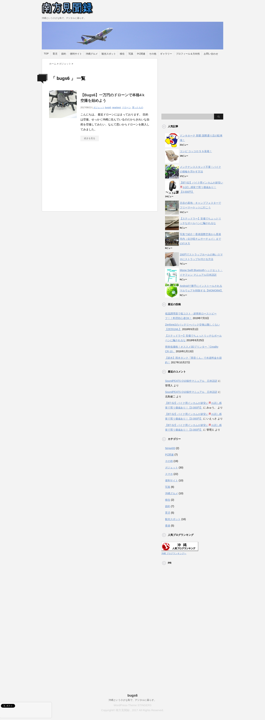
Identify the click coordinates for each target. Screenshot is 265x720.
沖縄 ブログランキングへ (173, 553)
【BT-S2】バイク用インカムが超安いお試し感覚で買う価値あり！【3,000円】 (201, 187)
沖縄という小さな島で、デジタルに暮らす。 (132, 700)
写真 (130, 53)
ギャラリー (166, 53)
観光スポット (109, 53)
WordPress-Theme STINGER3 (132, 705)
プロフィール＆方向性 (188, 53)
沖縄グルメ (92, 53)
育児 (55, 53)
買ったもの (137, 107)
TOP (46, 53)
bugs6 (108, 107)
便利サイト (76, 53)
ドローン (126, 107)
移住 (122, 53)
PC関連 (141, 53)
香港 (167, 525)
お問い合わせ (211, 53)
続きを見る (89, 138)
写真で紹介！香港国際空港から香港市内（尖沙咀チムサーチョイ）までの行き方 (200, 239)
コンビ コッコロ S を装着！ (196, 151)
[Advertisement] (80, 178)
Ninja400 (170, 448)
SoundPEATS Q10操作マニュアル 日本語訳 (191, 380)
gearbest (116, 107)
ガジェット (98, 107)
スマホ (169, 473)
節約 (63, 53)
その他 (152, 53)
